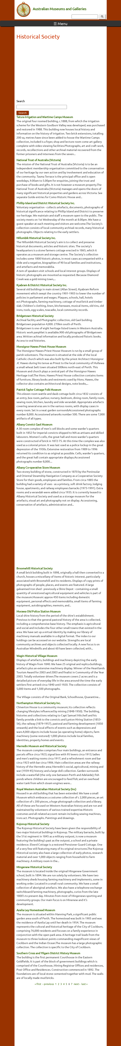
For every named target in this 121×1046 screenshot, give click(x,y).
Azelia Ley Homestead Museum (35, 910)
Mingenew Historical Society (34, 867)
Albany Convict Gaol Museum (34, 424)
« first (38, 983)
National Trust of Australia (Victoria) (38, 160)
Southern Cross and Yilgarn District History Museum (48, 953)
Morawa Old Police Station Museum (38, 611)
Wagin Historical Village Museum (36, 655)
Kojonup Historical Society (32, 824)
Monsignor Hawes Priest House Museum (41, 346)
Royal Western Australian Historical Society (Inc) (46, 789)
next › (77, 983)
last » (84, 983)
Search (20, 101)
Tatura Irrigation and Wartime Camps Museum (44, 117)
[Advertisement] (60, 70)
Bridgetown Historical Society (35, 315)
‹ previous (48, 983)
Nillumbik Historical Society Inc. (36, 238)
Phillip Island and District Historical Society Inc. (45, 203)
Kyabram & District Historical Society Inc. (41, 285)
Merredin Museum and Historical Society (41, 746)
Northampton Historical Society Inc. (38, 703)
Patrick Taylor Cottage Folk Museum (38, 389)
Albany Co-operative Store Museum (38, 467)
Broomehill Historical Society (34, 568)
